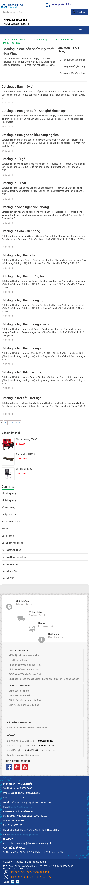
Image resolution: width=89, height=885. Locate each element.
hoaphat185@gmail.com (27, 754)
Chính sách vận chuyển (20, 695)
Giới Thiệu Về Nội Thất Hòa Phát (24, 669)
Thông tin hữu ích (63, 39)
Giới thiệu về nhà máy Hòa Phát (24, 655)
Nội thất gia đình (10, 571)
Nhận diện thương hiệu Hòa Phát (25, 664)
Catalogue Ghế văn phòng (71, 59)
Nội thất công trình (11, 563)
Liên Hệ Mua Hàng (18, 660)
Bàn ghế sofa (8, 535)
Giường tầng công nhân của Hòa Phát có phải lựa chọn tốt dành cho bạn (44, 678)
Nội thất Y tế (8, 578)
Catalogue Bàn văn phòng (71, 73)
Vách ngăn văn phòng (12, 542)
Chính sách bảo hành (19, 690)
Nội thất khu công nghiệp (14, 556)
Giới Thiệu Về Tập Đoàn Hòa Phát (25, 674)
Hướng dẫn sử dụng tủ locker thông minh (27, 727)
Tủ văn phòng (8, 507)
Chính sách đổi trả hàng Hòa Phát (25, 700)
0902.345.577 (43, 877)
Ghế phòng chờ (9, 514)
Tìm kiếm (79, 12)
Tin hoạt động (39, 39)
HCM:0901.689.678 (21, 877)
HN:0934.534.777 (20, 872)
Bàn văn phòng (9, 493)
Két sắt (5, 528)
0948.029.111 (41, 872)
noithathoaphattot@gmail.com (23, 834)
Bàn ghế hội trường (11, 521)
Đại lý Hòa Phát (11, 42)
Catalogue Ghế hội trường (71, 66)
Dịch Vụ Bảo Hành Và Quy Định (24, 704)
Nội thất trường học (11, 549)
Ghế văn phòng (9, 500)
